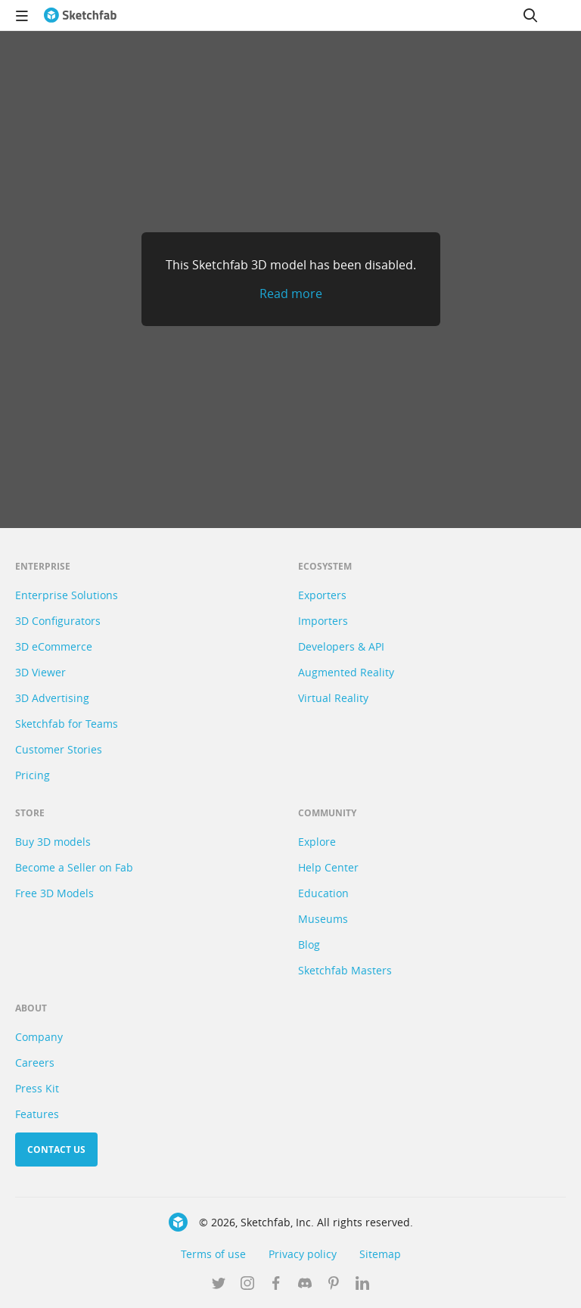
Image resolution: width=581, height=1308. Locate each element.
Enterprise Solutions (66, 595)
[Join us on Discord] (305, 1284)
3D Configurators (58, 621)
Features (37, 1114)
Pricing (32, 775)
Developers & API (341, 646)
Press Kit (37, 1088)
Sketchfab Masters (345, 970)
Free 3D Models (54, 893)
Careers (34, 1062)
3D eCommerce (53, 646)
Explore (317, 841)
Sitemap (380, 1254)
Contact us (56, 1149)
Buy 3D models (53, 841)
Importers (323, 621)
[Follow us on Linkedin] (362, 1284)
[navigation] (22, 15)
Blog (309, 944)
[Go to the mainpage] (80, 15)
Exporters (322, 595)
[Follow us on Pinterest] (333, 1284)
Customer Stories (58, 749)
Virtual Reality (333, 698)
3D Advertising (52, 698)
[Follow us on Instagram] (247, 1284)
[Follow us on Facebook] (276, 1284)
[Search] (530, 15)
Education (323, 893)
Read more (290, 293)
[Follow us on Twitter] (218, 1284)
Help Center (328, 867)
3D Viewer (40, 672)
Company (39, 1037)
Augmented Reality (346, 672)
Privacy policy (303, 1254)
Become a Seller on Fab (74, 867)
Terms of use (213, 1254)
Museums (323, 919)
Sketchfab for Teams (66, 723)
